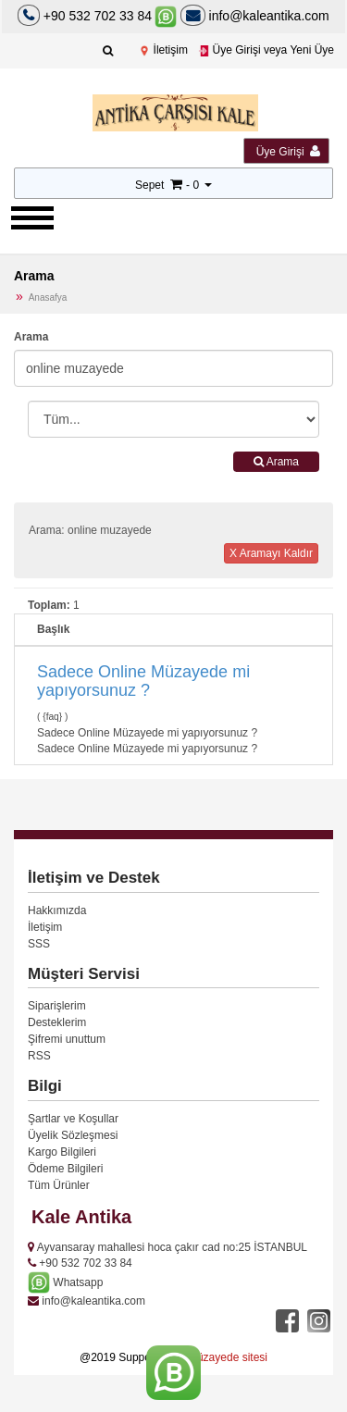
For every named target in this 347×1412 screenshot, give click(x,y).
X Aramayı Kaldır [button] (271, 553)
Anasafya (48, 297)
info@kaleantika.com (254, 15)
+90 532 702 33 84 (97, 15)
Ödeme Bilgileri (65, 1168)
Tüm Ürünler (59, 1185)
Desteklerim (57, 1022)
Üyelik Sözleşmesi (73, 1135)
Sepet (149, 185)
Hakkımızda (57, 910)
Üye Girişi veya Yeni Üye (266, 49)
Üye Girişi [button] (288, 151)
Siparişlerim (57, 1005)
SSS (39, 943)
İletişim (163, 49)
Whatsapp (65, 1282)
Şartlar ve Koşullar (73, 1118)
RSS (39, 1055)
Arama (31, 336)
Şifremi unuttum (66, 1039)
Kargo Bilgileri (62, 1152)
